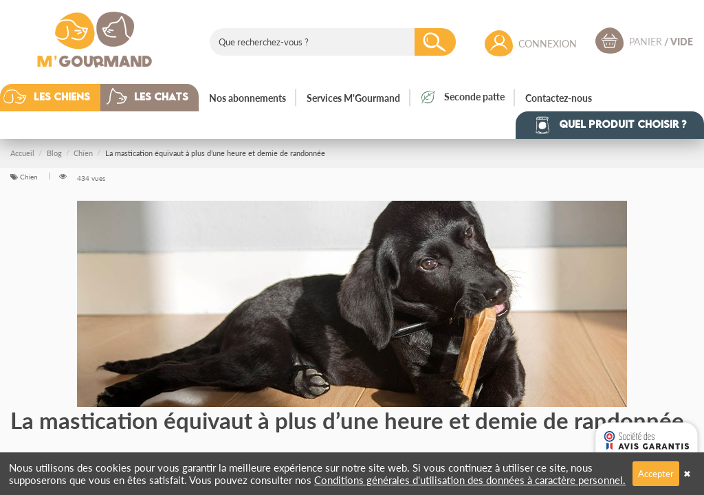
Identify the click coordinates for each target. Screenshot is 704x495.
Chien (30, 176)
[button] (60, 97)
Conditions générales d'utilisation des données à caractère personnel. (470, 479)
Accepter (656, 473)
